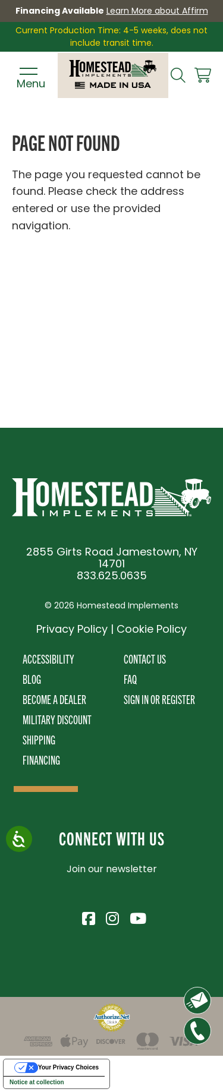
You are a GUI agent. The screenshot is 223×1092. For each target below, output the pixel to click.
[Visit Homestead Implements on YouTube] (136, 917)
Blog (32, 678)
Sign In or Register (159, 699)
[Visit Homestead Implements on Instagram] (112, 917)
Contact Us (145, 658)
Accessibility (48, 658)
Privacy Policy (72, 628)
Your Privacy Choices (68, 1067)
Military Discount (57, 719)
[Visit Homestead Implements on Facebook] (88, 917)
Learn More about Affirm (157, 11)
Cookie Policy (152, 628)
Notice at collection (37, 1082)
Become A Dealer (54, 699)
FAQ (130, 678)
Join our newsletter (112, 869)
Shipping (39, 739)
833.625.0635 (112, 575)
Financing (41, 759)
